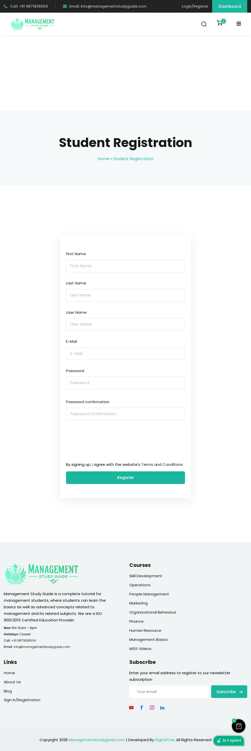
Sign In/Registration (22, 699)
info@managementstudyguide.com (42, 647)
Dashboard (229, 6)
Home (103, 159)
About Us (12, 682)
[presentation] (100, 442)
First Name (76, 253)
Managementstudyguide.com (97, 739)
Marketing (138, 603)
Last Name (76, 283)
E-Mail (71, 341)
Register (125, 477)
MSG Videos (140, 648)
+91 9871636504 (23, 640)
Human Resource (145, 630)
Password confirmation (87, 401)
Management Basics (148, 639)
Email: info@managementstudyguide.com (104, 6)
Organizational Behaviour (152, 612)
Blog (8, 691)
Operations (139, 585)
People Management (149, 594)
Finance (136, 621)
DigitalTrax (164, 739)
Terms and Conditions (162, 464)
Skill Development (145, 575)
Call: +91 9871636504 (26, 6)
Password (75, 370)
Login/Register (195, 6)
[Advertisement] (125, 73)
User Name (76, 312)
